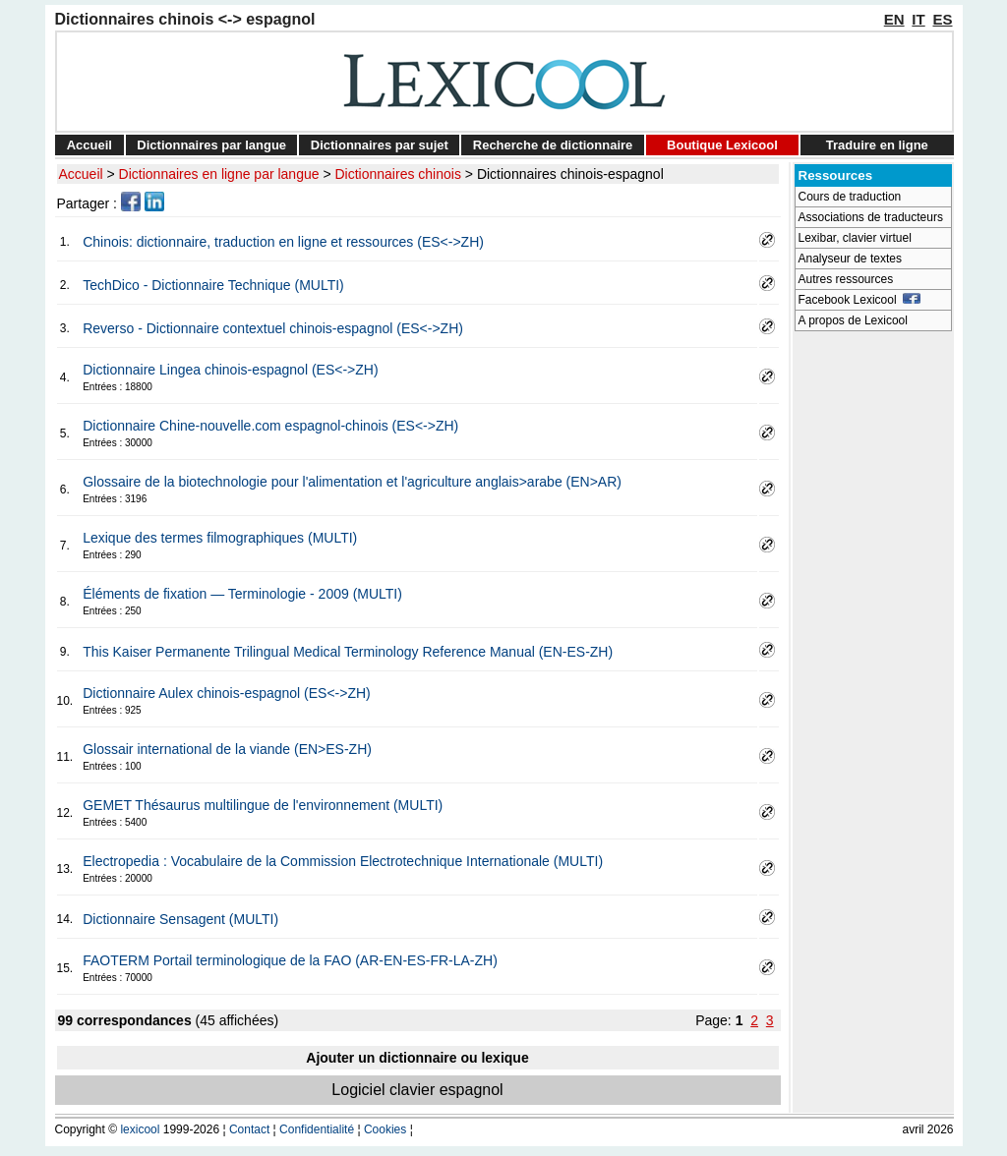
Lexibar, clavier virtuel (855, 238)
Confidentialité (316, 1129)
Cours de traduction (850, 196)
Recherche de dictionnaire (553, 145)
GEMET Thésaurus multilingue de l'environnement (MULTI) (263, 805)
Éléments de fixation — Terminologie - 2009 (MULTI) (242, 594)
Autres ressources (846, 279)
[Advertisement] (873, 635)
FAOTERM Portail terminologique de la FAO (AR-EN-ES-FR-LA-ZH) (290, 960)
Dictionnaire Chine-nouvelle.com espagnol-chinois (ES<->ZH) (270, 426)
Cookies (385, 1129)
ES (942, 19)
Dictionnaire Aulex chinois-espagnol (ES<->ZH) (227, 693)
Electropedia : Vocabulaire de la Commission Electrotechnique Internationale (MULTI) (343, 861)
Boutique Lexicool (722, 145)
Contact (249, 1129)
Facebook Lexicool (860, 300)
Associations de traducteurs (871, 217)
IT (918, 19)
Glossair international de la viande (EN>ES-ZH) (227, 749)
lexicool (139, 1129)
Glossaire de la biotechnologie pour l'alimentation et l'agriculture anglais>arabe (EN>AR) (352, 482)
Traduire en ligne (877, 145)
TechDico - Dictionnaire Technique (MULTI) (213, 285)
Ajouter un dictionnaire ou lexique (417, 1058)
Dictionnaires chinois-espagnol (570, 174)
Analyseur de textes (850, 258)
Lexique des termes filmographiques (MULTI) (220, 538)
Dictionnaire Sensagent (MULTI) (180, 919)
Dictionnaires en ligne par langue (219, 174)
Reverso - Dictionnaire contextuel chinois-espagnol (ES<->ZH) (273, 328)
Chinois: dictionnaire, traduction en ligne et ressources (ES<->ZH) (283, 242)
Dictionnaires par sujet (379, 145)
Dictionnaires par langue (211, 145)
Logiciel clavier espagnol (417, 1089)
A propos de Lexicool (853, 320)
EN (894, 19)
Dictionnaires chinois (398, 174)
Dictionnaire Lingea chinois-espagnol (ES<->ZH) (230, 369)
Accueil (89, 145)
